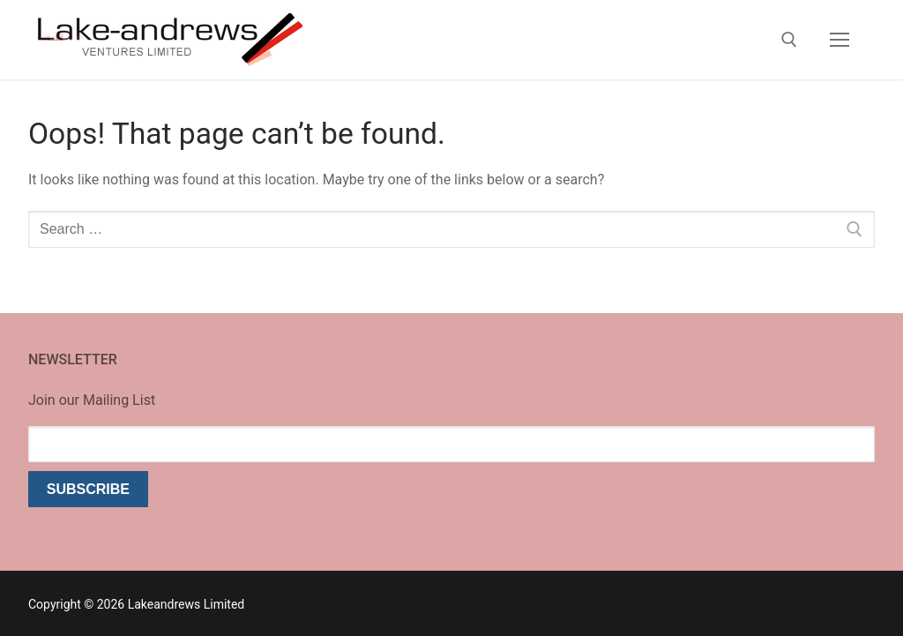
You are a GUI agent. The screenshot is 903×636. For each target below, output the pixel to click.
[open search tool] (789, 40)
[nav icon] (839, 39)
